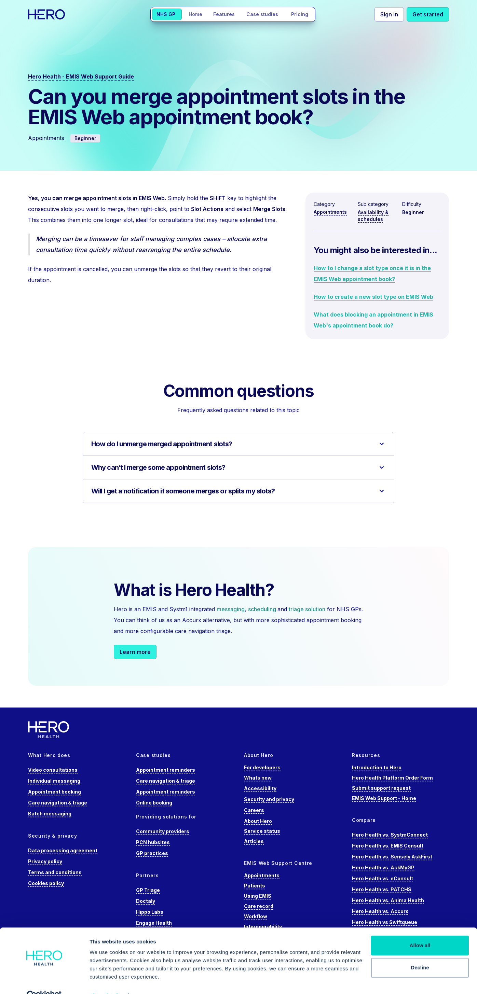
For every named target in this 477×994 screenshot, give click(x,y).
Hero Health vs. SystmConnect (390, 835)
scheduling (262, 609)
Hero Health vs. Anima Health (388, 900)
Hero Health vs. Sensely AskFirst (392, 856)
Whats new (258, 778)
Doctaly (145, 901)
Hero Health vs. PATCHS (381, 889)
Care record (258, 906)
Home (195, 14)
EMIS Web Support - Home (384, 798)
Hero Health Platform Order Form (392, 778)
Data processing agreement (62, 850)
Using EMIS (257, 896)
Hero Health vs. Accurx (380, 911)
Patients (254, 885)
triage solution (307, 609)
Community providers (162, 831)
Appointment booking (54, 792)
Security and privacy (269, 799)
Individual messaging (54, 781)
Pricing (299, 14)
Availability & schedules (373, 215)
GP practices (152, 853)
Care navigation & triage (57, 803)
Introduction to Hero (376, 767)
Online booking (154, 803)
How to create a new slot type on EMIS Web (373, 296)
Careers (254, 810)
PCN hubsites (153, 842)
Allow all (420, 930)
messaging (231, 609)
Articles (254, 841)
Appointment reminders (165, 770)
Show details (105, 980)
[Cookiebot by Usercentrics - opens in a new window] (44, 981)
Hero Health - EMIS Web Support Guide (81, 76)
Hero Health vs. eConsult (382, 878)
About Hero (258, 821)
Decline (420, 952)
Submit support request (381, 788)
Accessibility (260, 788)
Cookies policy (46, 883)
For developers (262, 767)
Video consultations (53, 770)
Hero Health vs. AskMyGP (383, 867)
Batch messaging (49, 813)
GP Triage (148, 890)
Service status (262, 831)
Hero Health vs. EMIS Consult (387, 846)
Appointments (330, 212)
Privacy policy (45, 861)
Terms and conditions (55, 872)
